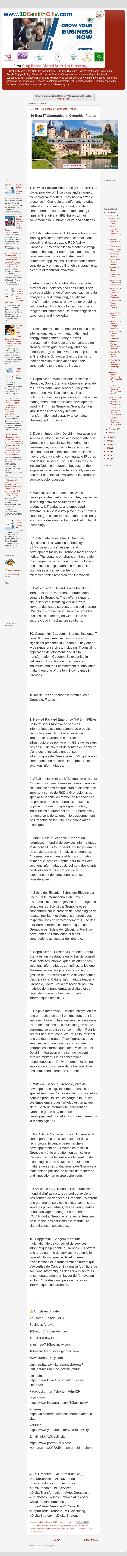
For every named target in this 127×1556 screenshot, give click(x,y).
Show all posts (63, 99)
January (112, 433)
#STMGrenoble (51, 1529)
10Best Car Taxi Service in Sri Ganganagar (114, 282)
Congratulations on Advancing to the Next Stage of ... (115, 252)
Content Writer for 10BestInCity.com (19, 190)
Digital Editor (18, 370)
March (111, 216)
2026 (109, 212)
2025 (109, 437)
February (113, 429)
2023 (109, 444)
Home (56, 1539)
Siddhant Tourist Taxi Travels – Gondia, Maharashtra (115, 411)
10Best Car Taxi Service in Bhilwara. (114, 354)
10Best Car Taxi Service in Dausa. (114, 262)
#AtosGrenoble (42, 1526)
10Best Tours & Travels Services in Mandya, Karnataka (114, 292)
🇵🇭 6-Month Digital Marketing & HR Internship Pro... (115, 376)
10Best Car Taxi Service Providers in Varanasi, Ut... (115, 400)
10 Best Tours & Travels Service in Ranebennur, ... (114, 305)
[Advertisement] (13, 134)
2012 (109, 455)
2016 (109, 452)
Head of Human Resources (19, 524)
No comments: (66, 1522)
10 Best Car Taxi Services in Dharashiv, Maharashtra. (115, 421)
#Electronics (68, 1526)
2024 (109, 441)
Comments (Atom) (48, 1546)
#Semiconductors (36, 1529)
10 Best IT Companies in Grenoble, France (52, 109)
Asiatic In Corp (14, 570)
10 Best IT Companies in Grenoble (72, 1529)
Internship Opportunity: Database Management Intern (114, 389)
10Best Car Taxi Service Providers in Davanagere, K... (114, 364)
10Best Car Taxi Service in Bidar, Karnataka (114, 334)
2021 (109, 448)
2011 (109, 459)
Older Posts (91, 1539)
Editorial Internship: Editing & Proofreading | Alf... (115, 231)
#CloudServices (55, 1526)
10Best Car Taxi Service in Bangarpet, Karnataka (114, 324)
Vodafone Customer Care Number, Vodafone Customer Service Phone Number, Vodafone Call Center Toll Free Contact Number (13, 259)
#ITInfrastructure (81, 1526)
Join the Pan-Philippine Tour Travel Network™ (114, 345)
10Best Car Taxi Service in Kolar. (114, 315)
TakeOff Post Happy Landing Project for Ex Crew (115, 272)
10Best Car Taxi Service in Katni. (114, 221)
